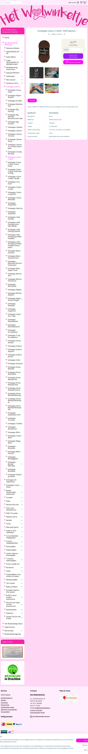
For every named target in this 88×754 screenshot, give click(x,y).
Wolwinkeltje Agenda (13, 634)
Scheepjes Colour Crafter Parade (14, 177)
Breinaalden (14, 546)
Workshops (14, 630)
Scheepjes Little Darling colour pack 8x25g (14, 224)
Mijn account (74, 2)
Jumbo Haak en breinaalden (12, 554)
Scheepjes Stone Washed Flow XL (14, 389)
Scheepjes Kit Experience (11, 481)
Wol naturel (14, 80)
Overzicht (32, 100)
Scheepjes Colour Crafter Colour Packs (14, 164)
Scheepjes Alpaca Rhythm (14, 96)
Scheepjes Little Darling (14, 218)
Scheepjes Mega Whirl (14, 442)
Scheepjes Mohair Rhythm (15, 294)
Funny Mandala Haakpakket (14, 537)
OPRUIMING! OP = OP (14, 53)
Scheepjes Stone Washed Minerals (14, 394)
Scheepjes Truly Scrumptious (14, 336)
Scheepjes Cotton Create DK (14, 193)
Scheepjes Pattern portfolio (15, 475)
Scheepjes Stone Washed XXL (14, 378)
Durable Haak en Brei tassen (12, 591)
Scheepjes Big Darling (13, 110)
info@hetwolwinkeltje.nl (42, 708)
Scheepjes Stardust (15, 363)
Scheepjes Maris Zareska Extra (14, 257)
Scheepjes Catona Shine (15, 140)
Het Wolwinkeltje (37, 695)
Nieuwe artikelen (12, 48)
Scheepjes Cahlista (15, 127)
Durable (14, 497)
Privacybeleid (5, 712)
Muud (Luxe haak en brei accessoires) (14, 604)
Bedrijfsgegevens (6, 698)
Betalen (3, 700)
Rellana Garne (14, 517)
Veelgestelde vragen (7, 707)
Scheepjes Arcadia (15, 101)
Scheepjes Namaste (12, 305)
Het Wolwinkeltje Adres (13, 624)
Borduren (14, 567)
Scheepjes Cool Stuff (13, 183)
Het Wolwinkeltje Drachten (40, 716)
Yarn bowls (14, 583)
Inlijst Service (10, 627)
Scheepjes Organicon (12, 310)
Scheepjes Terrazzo (12, 419)
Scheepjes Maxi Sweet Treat (14, 269)
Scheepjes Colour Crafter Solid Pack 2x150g (15, 171)
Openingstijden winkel (37, 712)
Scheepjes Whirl (14, 432)
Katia (14, 501)
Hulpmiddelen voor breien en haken (13, 575)
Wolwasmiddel (14, 580)
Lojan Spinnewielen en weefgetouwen (14, 62)
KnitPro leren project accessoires (14, 597)
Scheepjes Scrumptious (13, 331)
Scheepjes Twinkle (15, 423)
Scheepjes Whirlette (12, 447)
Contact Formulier (36, 710)
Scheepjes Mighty (14, 289)
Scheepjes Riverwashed (13, 320)
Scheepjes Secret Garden (14, 342)
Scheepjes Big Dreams (13, 123)
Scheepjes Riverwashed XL (14, 326)
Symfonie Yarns (14, 83)
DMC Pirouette (12, 513)
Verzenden (4, 703)
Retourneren (5, 705)
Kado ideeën (14, 57)
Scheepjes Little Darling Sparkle (14, 230)
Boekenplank (14, 610)
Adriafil (14, 520)
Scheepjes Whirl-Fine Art (14, 453)
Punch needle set (12, 564)
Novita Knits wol (14, 504)
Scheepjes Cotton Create (14, 188)
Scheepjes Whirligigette (13, 458)
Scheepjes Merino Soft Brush (15, 280)
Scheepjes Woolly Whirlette (15, 464)
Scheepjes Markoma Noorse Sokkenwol (15, 263)
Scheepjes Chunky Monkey (15, 153)
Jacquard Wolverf (12, 73)
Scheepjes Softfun (15, 346)
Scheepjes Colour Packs (14, 91)
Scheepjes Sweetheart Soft (14, 414)
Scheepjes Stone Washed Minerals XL (14, 401)
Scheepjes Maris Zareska (14, 252)
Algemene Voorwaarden (9, 709)
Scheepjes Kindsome (12, 213)
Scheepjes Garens (14, 87)
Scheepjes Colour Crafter (14, 158)
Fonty (14, 524)
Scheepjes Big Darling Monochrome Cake (15, 117)
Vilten (14, 571)
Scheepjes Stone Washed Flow (14, 384)
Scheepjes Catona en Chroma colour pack (15, 146)
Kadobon (14, 613)
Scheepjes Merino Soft (15, 275)
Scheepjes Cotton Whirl (14, 437)
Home (7, 37)
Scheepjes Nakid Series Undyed (15, 299)
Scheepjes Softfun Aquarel (15, 350)
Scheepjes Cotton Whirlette (14, 199)
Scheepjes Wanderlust (12, 428)
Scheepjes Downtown (12, 204)
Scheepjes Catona (15, 130)
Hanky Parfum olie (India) (14, 617)
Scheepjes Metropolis (12, 285)
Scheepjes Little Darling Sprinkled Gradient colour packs (14, 245)
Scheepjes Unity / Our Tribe (14, 315)
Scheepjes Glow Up (15, 208)
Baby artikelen (14, 587)
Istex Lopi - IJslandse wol (14, 509)
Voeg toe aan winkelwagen (73, 56)
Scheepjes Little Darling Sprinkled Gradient (14, 237)
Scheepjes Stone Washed (14, 368)
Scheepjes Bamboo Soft (15, 105)
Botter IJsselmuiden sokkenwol (14, 492)
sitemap (58, 750)
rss (62, 750)
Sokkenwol (14, 76)
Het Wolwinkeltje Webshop (14, 44)
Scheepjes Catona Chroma (15, 135)
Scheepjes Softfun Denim (15, 356)
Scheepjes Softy (14, 360)
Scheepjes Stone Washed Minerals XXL (14, 408)
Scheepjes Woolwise (12, 470)
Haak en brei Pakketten (14, 531)
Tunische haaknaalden (14, 560)
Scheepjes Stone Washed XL (14, 373)
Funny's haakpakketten (14, 542)
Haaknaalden (14, 550)
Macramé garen (14, 527)
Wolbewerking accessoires (11, 68)
